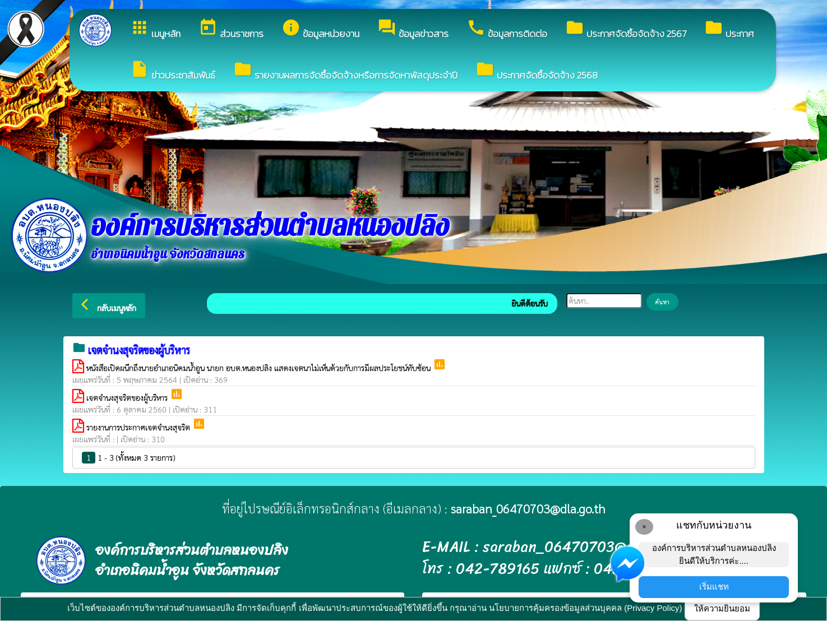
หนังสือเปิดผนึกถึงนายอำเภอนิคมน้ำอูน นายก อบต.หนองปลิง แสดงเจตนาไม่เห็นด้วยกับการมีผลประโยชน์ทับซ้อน (259, 368)
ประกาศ (729, 29)
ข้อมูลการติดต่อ (506, 29)
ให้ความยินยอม (722, 608)
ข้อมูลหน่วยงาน (320, 29)
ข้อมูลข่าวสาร (413, 29)
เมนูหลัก (155, 29)
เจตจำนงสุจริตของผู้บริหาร (128, 397)
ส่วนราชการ (231, 29)
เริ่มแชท (714, 586)
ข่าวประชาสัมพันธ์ (172, 70)
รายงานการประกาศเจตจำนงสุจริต (139, 427)
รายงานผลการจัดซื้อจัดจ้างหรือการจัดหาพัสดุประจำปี (345, 70)
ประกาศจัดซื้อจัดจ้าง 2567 (625, 29)
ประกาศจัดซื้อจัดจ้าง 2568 (536, 70)
